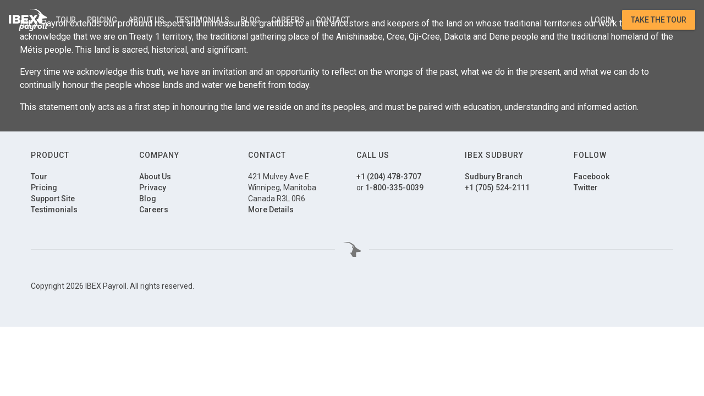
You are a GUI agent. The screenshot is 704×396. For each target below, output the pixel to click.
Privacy (152, 187)
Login (602, 19)
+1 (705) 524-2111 (497, 187)
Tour (66, 19)
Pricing (102, 19)
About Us (146, 19)
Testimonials (202, 19)
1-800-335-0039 (394, 187)
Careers (288, 19)
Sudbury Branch (493, 176)
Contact (333, 19)
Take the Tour (658, 20)
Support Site (53, 198)
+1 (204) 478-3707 (388, 176)
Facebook (591, 176)
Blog (250, 19)
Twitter (586, 187)
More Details (271, 209)
